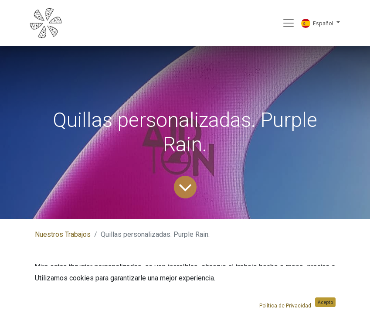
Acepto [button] (325, 302)
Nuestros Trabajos (63, 234)
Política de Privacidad (285, 306)
